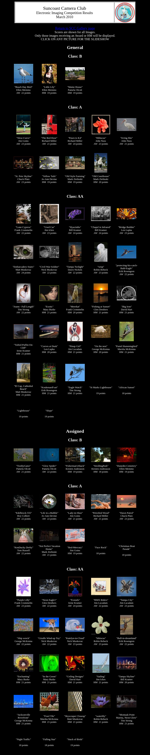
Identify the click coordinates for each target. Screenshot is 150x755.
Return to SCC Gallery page (75, 28)
